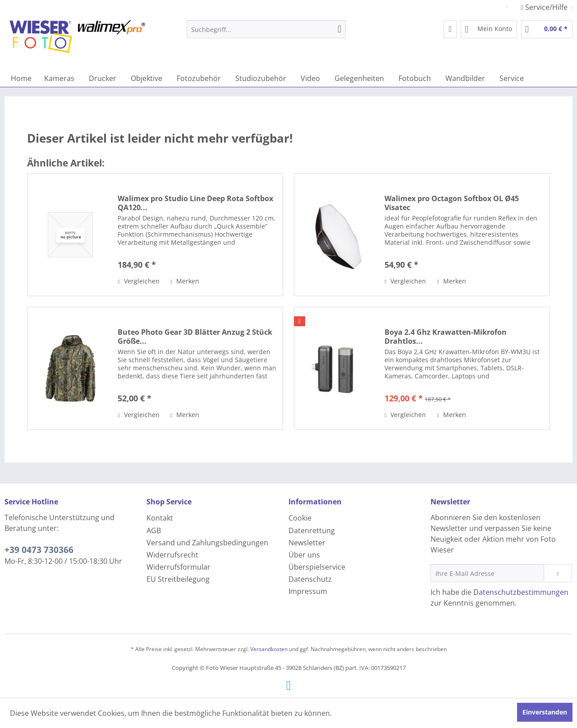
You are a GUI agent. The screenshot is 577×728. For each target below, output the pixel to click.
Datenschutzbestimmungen (520, 592)
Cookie (299, 518)
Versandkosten (269, 649)
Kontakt (160, 518)
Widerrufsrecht (172, 555)
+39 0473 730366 (39, 550)
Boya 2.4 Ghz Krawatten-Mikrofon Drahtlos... (446, 337)
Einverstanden (544, 712)
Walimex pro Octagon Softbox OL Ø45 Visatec (452, 203)
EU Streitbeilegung (178, 579)
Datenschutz (310, 579)
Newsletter (306, 543)
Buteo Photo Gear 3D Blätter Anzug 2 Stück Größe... (195, 337)
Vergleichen (138, 281)
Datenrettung (311, 530)
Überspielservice (316, 567)
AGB (154, 530)
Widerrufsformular (179, 567)
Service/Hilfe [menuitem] (545, 7)
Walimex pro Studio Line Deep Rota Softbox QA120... (195, 203)
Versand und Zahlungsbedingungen (207, 543)
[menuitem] (266, 29)
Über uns (304, 555)
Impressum (307, 591)
